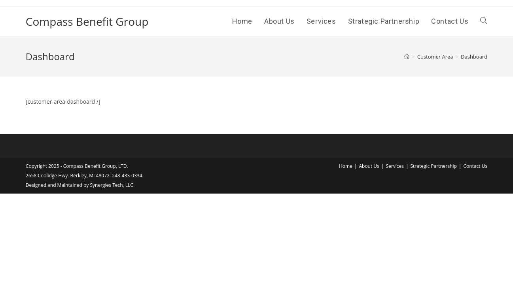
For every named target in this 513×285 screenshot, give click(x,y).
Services (394, 166)
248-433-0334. (128, 175)
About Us (369, 166)
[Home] (406, 56)
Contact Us (475, 166)
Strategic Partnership (433, 166)
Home (345, 166)
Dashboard (474, 56)
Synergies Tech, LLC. (112, 185)
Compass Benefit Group (87, 21)
